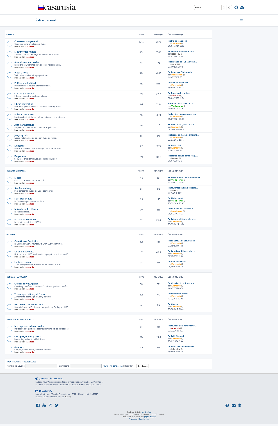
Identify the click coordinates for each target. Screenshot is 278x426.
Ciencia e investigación (26, 283)
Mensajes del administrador (29, 326)
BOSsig (68, 396)
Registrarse (30, 361)
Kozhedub (176, 43)
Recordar (129, 366)
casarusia (30, 46)
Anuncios (19, 346)
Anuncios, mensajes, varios (19, 319)
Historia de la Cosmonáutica (29, 304)
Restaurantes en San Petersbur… (183, 188)
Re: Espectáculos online (179, 93)
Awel (173, 190)
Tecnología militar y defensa (29, 293)
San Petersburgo (23, 188)
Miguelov (175, 349)
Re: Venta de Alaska (177, 261)
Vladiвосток (177, 106)
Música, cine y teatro (25, 114)
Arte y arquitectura (24, 124)
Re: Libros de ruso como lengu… (183, 155)
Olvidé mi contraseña (113, 366)
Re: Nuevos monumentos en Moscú (184, 177)
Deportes (19, 145)
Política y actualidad (25, 82)
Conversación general (26, 41)
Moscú (17, 177)
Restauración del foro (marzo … (182, 325)
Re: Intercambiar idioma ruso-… (182, 346)
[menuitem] (236, 7)
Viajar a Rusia (21, 72)
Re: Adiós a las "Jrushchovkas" (181, 124)
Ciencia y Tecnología (16, 277)
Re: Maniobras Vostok (178, 293)
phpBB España (150, 417)
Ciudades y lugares (16, 171)
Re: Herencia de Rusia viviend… (182, 61)
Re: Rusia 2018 (174, 145)
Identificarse (13, 361)
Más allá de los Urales (26, 208)
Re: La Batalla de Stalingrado (181, 240)
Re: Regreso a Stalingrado (180, 72)
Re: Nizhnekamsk (176, 198)
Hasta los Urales (23, 198)
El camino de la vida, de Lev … (182, 103)
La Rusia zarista (22, 261)
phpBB (131, 414)
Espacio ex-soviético (25, 219)
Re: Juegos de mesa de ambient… (183, 135)
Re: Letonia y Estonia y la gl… (182, 219)
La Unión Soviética (24, 251)
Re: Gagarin (173, 304)
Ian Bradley (146, 412)
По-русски (20, 156)
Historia (10, 234)
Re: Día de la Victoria (177, 41)
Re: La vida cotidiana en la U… (182, 251)
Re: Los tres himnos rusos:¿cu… (182, 114)
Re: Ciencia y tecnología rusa (181, 283)
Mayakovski (176, 74)
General (10, 34)
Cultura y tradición (24, 93)
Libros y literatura (23, 103)
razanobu (175, 54)
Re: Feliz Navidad (176, 336)
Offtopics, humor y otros (27, 336)
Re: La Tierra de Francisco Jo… (181, 208)
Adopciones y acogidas (26, 62)
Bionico (174, 158)
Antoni (174, 64)
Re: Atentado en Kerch (178, 82)
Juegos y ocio (21, 135)
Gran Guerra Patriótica (26, 241)
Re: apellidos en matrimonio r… (183, 51)
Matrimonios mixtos (25, 51)
